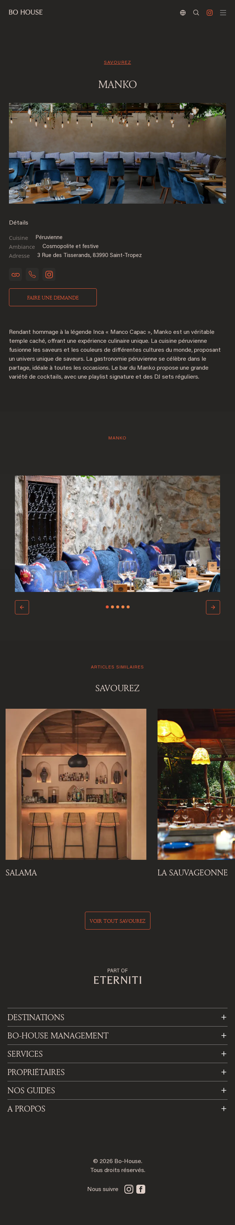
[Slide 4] (122, 606)
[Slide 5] (128, 606)
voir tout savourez (118, 920)
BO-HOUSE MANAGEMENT (57, 1035)
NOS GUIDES (31, 1090)
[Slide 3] (117, 606)
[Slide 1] (107, 606)
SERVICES (25, 1053)
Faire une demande (53, 297)
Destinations (35, 1017)
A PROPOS (26, 1108)
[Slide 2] (112, 606)
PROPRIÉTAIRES (36, 1072)
